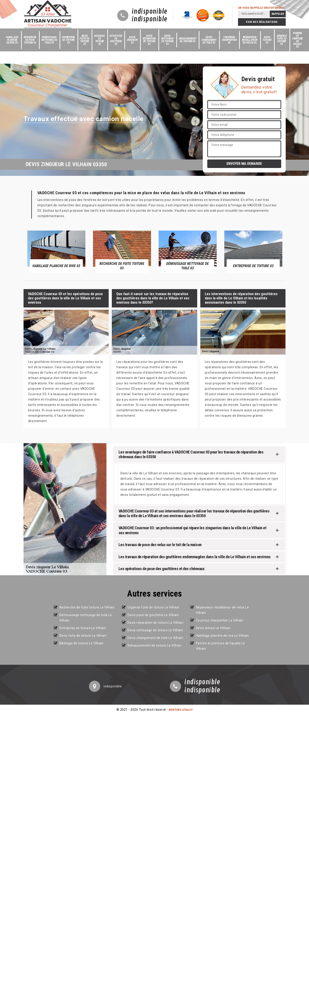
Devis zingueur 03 (132, 40)
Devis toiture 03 (267, 40)
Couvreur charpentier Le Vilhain (220, 620)
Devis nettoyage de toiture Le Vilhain (155, 630)
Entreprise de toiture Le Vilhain (82, 628)
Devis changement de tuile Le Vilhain (155, 638)
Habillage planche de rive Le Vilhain (222, 635)
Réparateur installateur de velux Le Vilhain (222, 610)
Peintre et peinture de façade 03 (297, 40)
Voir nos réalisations (262, 22)
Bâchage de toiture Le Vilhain (81, 643)
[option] (56, 251)
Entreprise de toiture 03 (68, 40)
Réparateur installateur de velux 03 (249, 40)
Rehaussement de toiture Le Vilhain (154, 645)
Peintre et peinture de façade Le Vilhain (220, 645)
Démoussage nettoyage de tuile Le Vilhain (85, 617)
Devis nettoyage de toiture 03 (167, 40)
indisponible (149, 11)
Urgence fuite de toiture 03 (282, 40)
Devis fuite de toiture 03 (84, 40)
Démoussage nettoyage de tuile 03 (49, 40)
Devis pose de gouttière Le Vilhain (153, 615)
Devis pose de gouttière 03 (116, 40)
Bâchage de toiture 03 (99, 40)
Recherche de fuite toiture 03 (30, 40)
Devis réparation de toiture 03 (149, 40)
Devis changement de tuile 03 (208, 40)
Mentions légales (180, 709)
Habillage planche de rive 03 (12, 40)
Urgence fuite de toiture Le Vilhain (153, 607)
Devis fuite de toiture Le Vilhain (83, 635)
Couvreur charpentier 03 (229, 40)
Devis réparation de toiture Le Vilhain (155, 622)
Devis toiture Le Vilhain (213, 628)
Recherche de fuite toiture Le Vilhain (87, 607)
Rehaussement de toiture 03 (187, 40)
